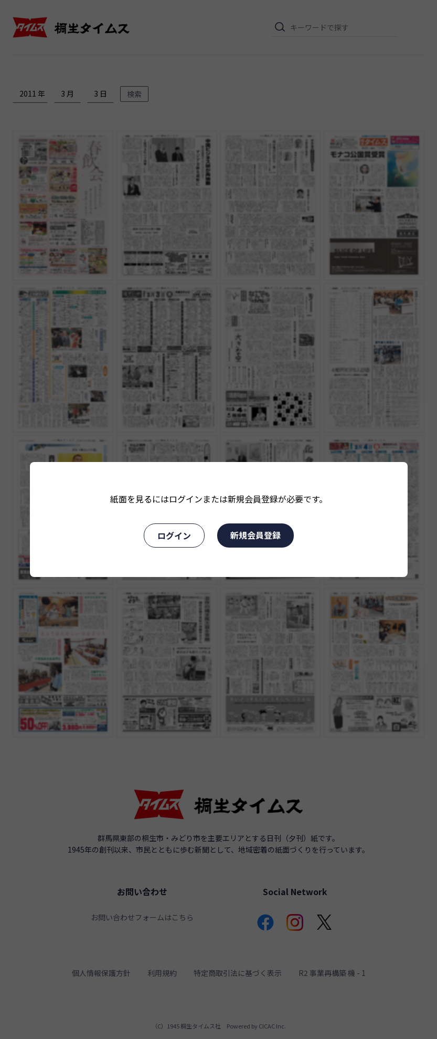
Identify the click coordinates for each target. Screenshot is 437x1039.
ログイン (174, 535)
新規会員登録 (255, 535)
